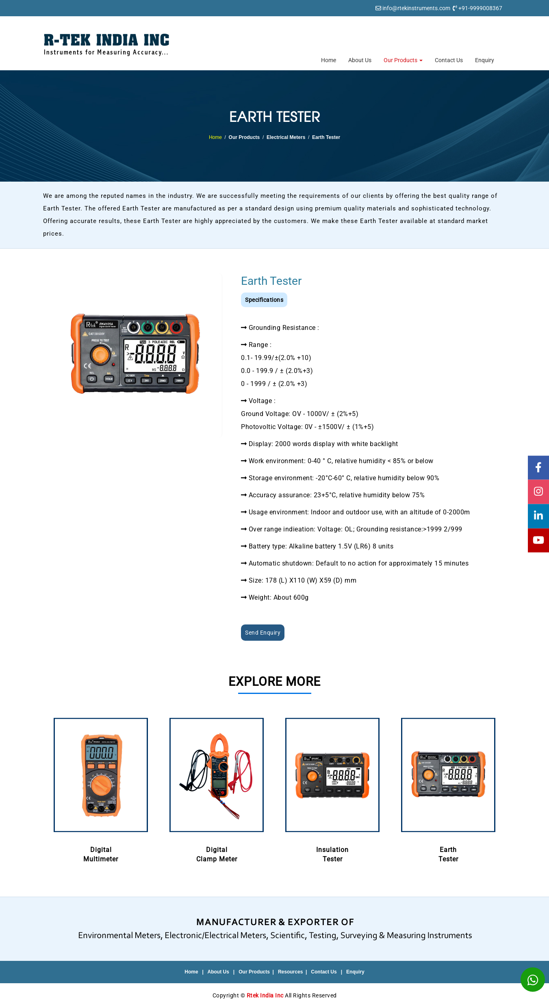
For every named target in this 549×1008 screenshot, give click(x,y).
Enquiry (484, 60)
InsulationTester (332, 788)
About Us (359, 60)
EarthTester (448, 788)
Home (328, 60)
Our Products (403, 60)
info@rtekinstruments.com (416, 8)
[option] (101, 789)
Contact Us (449, 60)
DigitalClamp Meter (217, 788)
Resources (290, 972)
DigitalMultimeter (101, 788)
